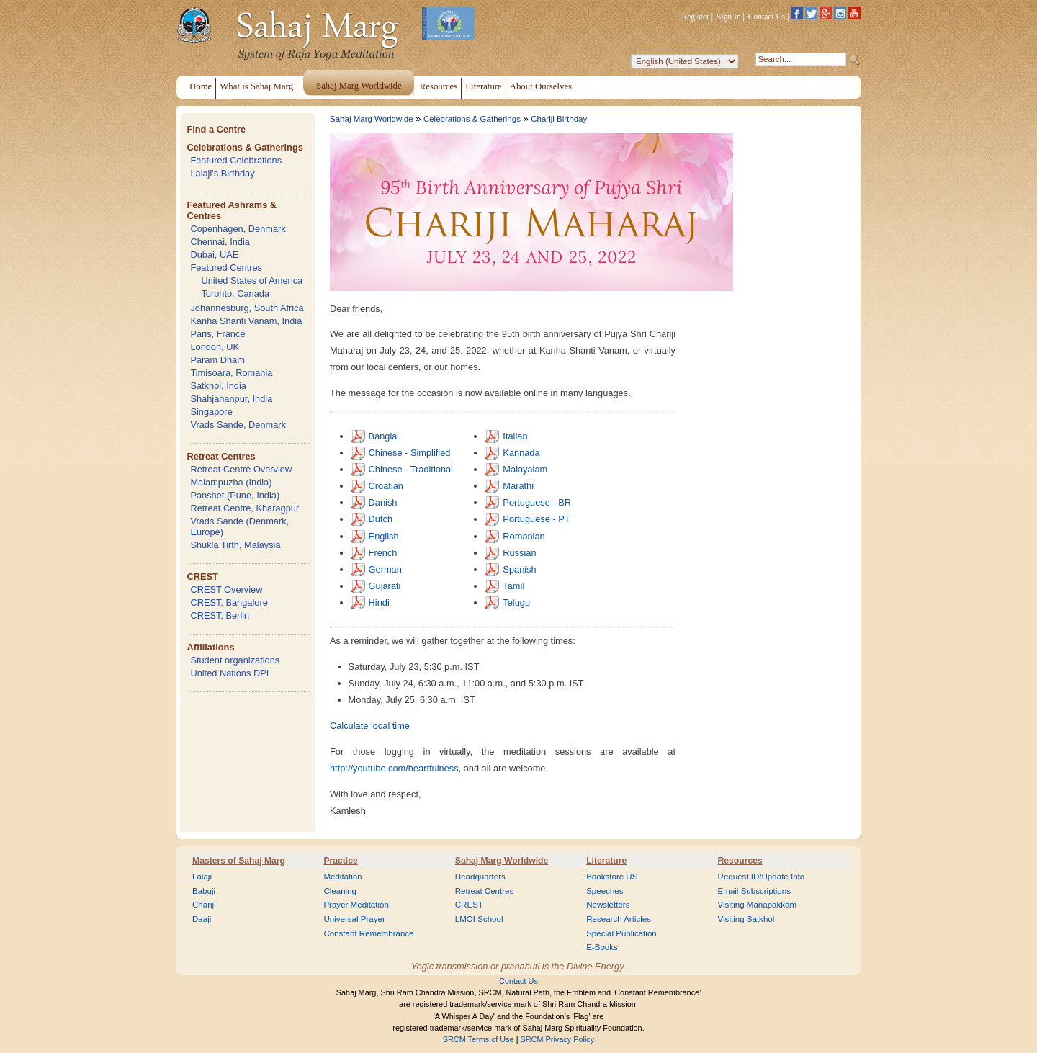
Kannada (521, 452)
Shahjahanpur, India (231, 398)
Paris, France (217, 333)
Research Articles (618, 919)
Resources (740, 861)
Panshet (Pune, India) (234, 495)
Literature (606, 861)
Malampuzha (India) (230, 482)
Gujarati (385, 586)
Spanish (519, 569)
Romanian (523, 536)
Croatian (386, 485)
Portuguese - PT (536, 519)
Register (695, 16)
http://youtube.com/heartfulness (394, 768)
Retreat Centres (221, 456)
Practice (340, 861)
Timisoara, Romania (231, 372)
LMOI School (479, 919)
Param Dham (217, 359)
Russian (519, 552)
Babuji (203, 891)
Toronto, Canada (235, 293)
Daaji (201, 919)
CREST (202, 576)
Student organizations (234, 660)
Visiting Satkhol (746, 919)
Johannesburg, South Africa (246, 308)
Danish (383, 502)
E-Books (602, 947)
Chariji (204, 904)
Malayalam (525, 469)
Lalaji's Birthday (222, 173)
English (384, 536)
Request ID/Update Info (761, 876)
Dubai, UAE (214, 254)
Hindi (379, 602)
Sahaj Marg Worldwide (371, 119)
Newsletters (607, 904)
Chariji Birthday (559, 119)
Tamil (513, 586)
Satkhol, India (218, 385)
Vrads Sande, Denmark (238, 424)
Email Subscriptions (754, 891)
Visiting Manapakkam (757, 904)
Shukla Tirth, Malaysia (235, 544)
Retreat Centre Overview (241, 469)
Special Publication (621, 933)
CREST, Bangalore (228, 602)
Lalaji (202, 876)
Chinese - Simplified (410, 452)
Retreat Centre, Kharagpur (244, 508)
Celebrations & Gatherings (244, 147)
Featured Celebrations (236, 160)
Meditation (342, 876)
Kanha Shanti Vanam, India (246, 320)
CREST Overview (226, 589)
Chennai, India (220, 241)
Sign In (729, 16)
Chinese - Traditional (411, 469)
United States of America (251, 280)
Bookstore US (611, 876)
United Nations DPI (229, 673)
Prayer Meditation (356, 904)
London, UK (214, 346)
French (383, 552)
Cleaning (339, 891)
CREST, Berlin (219, 615)
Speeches (604, 891)
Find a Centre (216, 129)
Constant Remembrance (368, 933)
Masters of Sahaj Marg (238, 861)
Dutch (380, 519)
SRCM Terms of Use (478, 1039)
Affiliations (210, 647)
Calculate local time (370, 725)
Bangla (383, 436)
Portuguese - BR (537, 502)
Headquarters (480, 876)
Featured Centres (226, 267)
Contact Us (767, 16)
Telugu (516, 602)
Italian (515, 436)
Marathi (518, 485)
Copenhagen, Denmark (237, 228)
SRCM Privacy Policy (558, 1039)
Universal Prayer (354, 919)
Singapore (211, 411)
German (385, 569)
